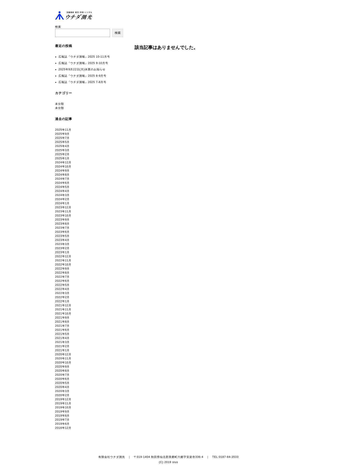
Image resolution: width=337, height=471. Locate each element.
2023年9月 (62, 219)
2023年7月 (62, 227)
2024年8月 (62, 174)
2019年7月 (62, 419)
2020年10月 (63, 362)
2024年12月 (63, 162)
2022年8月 (62, 272)
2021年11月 (63, 309)
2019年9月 (62, 411)
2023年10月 (63, 215)
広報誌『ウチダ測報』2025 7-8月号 (82, 82)
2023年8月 (62, 223)
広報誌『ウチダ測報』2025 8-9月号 (82, 75)
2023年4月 (62, 240)
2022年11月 (63, 260)
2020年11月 (63, 358)
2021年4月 (62, 338)
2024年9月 (62, 170)
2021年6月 (62, 329)
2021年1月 (62, 350)
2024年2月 (62, 199)
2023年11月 (63, 211)
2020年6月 (62, 378)
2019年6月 (62, 423)
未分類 (59, 103)
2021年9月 (62, 317)
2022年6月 (62, 280)
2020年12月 (63, 354)
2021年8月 (62, 321)
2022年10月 (63, 264)
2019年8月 (62, 415)
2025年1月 (62, 158)
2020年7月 (62, 374)
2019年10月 (63, 407)
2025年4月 (62, 146)
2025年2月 (62, 154)
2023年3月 (62, 244)
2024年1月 (62, 203)
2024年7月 (62, 178)
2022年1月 (62, 301)
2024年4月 (62, 191)
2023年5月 (62, 236)
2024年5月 (62, 187)
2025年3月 (62, 150)
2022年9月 (62, 268)
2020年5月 (62, 383)
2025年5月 (62, 142)
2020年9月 (62, 366)
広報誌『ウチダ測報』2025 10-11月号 (84, 56)
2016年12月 (63, 427)
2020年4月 (62, 387)
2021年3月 (62, 342)
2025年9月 (62, 133)
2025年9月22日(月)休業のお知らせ (82, 69)
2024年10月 (63, 166)
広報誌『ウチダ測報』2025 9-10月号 (83, 63)
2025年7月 (62, 138)
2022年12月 (63, 256)
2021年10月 (63, 313)
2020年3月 (62, 391)
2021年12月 (63, 305)
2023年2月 (62, 248)
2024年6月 (62, 182)
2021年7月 (62, 325)
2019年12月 (63, 399)
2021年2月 (62, 346)
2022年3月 (62, 293)
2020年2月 (62, 395)
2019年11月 (63, 403)
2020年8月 (62, 370)
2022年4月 (62, 289)
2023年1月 (62, 252)
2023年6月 (62, 231)
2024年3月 (62, 195)
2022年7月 (62, 276)
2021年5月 (62, 334)
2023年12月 (63, 207)
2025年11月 (63, 129)
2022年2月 (62, 297)
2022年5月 (62, 285)
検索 (58, 26)
